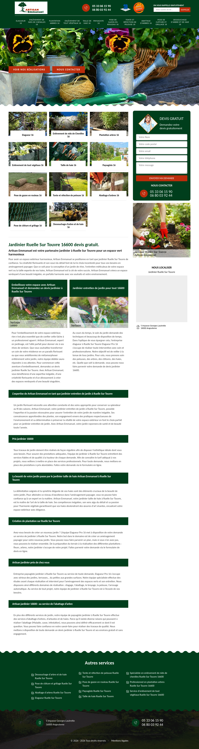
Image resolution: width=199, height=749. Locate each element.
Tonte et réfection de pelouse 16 (129, 22)
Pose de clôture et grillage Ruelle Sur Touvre (53, 685)
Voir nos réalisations (29, 69)
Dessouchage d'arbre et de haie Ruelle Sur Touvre (51, 676)
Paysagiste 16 (98, 22)
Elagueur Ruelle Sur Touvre (48, 697)
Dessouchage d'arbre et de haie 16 (180, 22)
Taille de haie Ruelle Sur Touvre (98, 696)
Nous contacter (68, 69)
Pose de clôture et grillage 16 (161, 22)
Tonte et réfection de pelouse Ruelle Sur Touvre (100, 674)
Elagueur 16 (21, 22)
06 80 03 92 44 (101, 10)
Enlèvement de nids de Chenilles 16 (36, 22)
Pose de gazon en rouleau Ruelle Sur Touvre (100, 683)
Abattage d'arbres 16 (146, 22)
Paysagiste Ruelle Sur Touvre (96, 691)
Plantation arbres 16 (54, 22)
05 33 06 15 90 (101, 6)
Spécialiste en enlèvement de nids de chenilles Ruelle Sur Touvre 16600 (148, 674)
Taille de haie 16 (87, 22)
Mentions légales (119, 740)
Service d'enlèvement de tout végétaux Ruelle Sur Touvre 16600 (147, 693)
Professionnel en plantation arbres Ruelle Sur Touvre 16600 (147, 683)
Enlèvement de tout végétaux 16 (72, 22)
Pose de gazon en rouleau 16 (112, 22)
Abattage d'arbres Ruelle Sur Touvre (53, 692)
